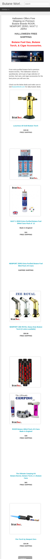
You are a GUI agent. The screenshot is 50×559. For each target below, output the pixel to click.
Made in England (26, 431)
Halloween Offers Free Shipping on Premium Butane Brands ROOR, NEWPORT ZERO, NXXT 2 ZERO (24, 23)
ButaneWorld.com (18, 87)
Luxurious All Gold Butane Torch (26, 126)
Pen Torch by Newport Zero (26, 539)
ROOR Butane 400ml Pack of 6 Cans (26, 429)
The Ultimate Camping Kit (26, 473)
